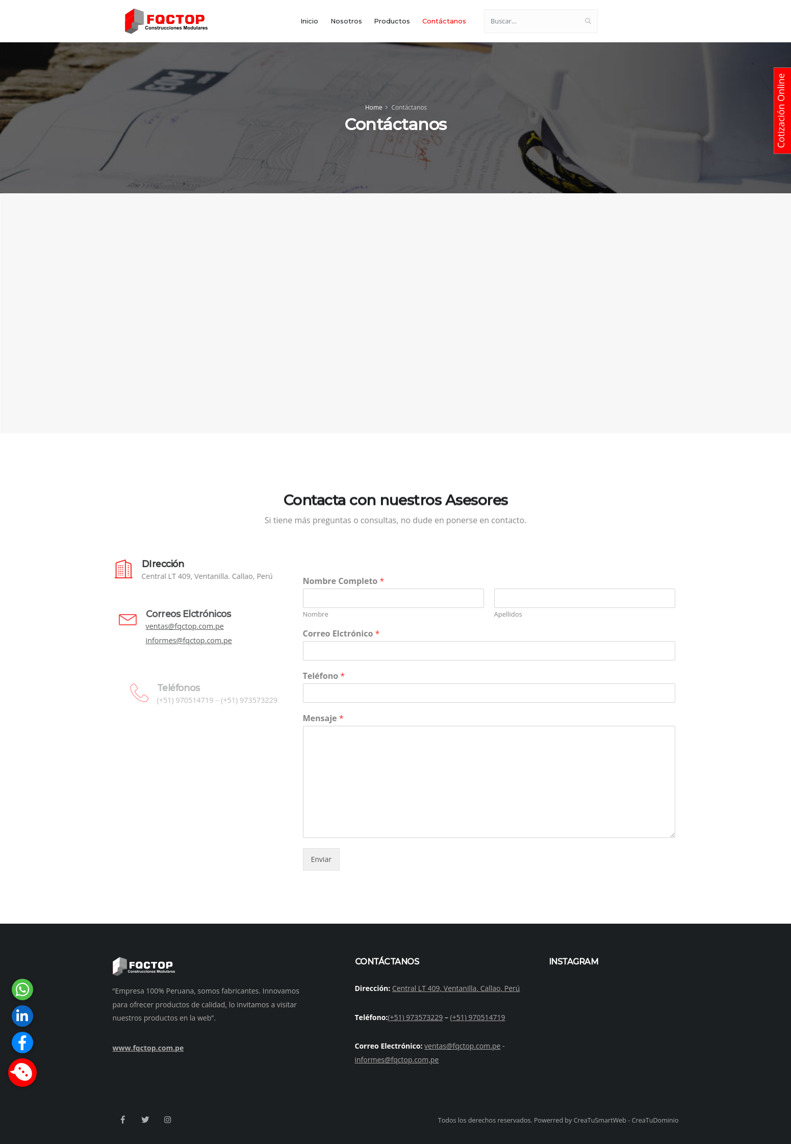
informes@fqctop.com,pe (397, 1059)
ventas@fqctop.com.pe (462, 1046)
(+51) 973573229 (415, 1017)
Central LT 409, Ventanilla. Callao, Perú (456, 988)
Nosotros (346, 21)
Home (373, 107)
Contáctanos (444, 21)
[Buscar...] (531, 21)
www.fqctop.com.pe (148, 1048)
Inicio (309, 21)
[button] (22, 1072)
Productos (392, 21)
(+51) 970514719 (477, 1017)
